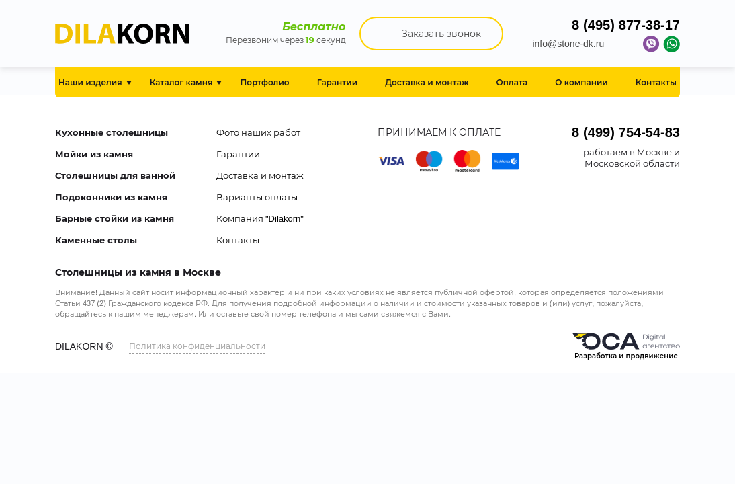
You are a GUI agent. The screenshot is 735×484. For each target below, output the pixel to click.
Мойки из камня (94, 154)
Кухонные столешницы (111, 132)
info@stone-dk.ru (568, 44)
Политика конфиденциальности (197, 346)
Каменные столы (96, 240)
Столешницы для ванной (115, 175)
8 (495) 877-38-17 (626, 25)
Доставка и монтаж (260, 175)
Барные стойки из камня (114, 218)
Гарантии (238, 154)
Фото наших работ (258, 132)
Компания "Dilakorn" (260, 218)
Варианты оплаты (257, 197)
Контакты (237, 240)
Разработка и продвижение (626, 346)
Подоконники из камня (111, 197)
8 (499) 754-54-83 (626, 132)
